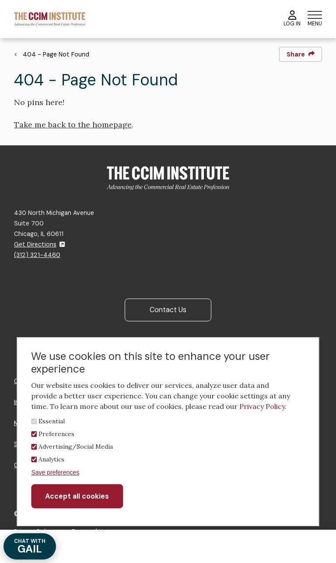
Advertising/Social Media (75, 446)
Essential (51, 421)
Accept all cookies (77, 496)
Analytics (51, 459)
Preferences (56, 434)
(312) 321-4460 (37, 255)
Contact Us (168, 309)
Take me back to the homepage (73, 125)
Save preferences (55, 472)
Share (301, 54)
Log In (292, 19)
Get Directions (39, 244)
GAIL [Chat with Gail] (30, 547)
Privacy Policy (262, 406)
